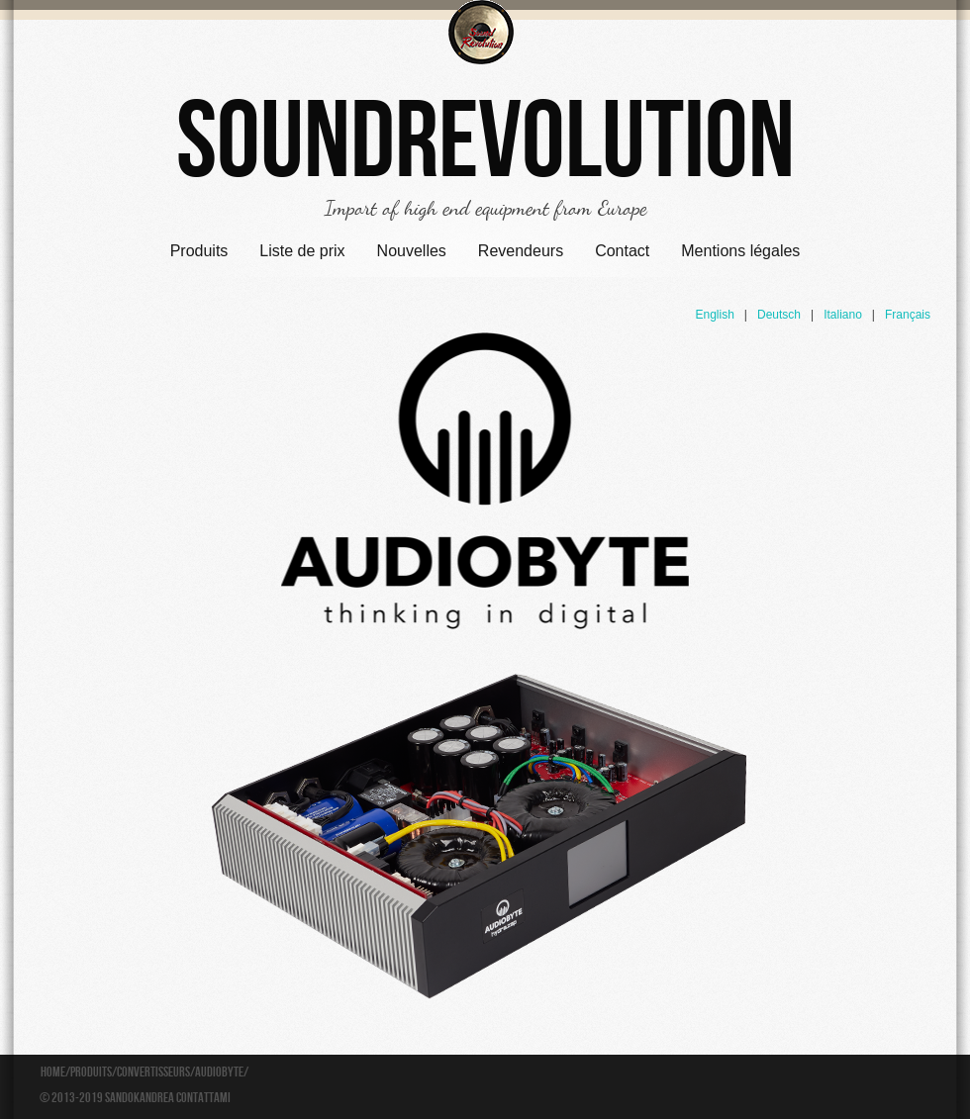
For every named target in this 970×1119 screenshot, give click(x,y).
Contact (622, 250)
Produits (199, 250)
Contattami (203, 1098)
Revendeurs (520, 250)
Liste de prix (301, 250)
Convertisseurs (153, 1072)
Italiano (843, 315)
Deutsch (779, 315)
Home (53, 1072)
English (714, 315)
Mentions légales (740, 250)
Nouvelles (411, 250)
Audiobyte (219, 1072)
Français (907, 315)
